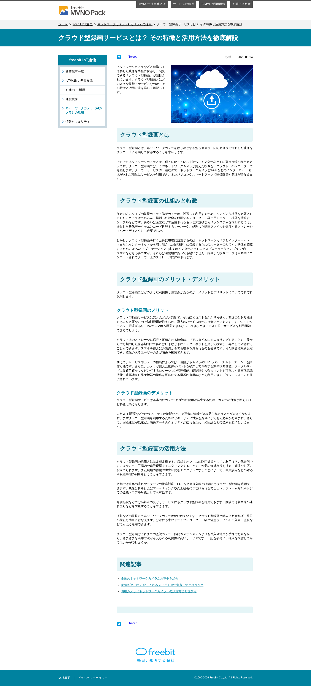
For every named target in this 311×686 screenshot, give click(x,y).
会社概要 (64, 678)
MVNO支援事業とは (152, 4)
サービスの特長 (183, 4)
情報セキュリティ (78, 121)
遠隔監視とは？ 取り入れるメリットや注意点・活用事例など (162, 585)
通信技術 (72, 99)
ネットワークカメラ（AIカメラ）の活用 (84, 110)
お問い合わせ (241, 4)
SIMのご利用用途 (213, 4)
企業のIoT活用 (75, 90)
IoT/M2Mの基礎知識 (79, 80)
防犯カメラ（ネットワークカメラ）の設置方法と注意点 (159, 591)
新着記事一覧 (75, 71)
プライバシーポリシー (92, 678)
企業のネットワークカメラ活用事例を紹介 (149, 578)
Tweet (132, 56)
